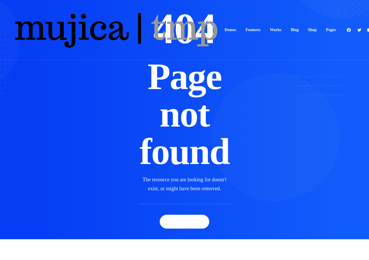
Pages (331, 30)
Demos (230, 30)
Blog (294, 30)
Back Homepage (184, 221)
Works (275, 30)
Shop (312, 30)
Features (253, 30)
